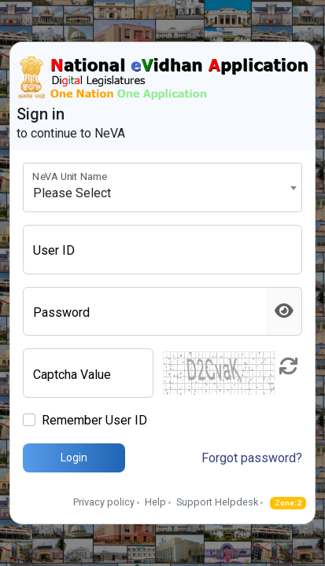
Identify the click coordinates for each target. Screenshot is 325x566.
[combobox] (162, 187)
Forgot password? (251, 457)
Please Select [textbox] (72, 193)
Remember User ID (94, 420)
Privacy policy (104, 502)
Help (155, 502)
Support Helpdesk (217, 502)
